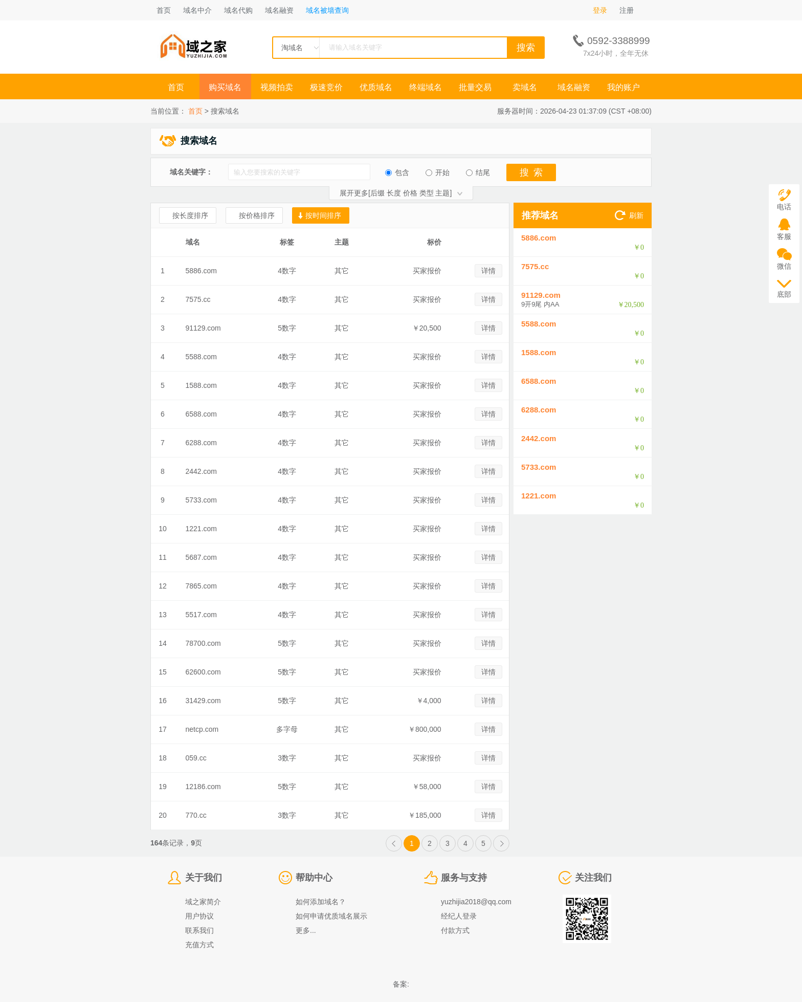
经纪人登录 (459, 916)
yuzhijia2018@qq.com (476, 902)
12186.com (203, 786)
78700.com (203, 643)
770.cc (196, 815)
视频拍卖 (276, 87)
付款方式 (455, 930)
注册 (626, 10)
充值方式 (199, 945)
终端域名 (425, 87)
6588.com (201, 414)
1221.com (201, 529)
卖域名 (525, 87)
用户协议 (199, 916)
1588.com (201, 385)
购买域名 (226, 87)
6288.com (201, 443)
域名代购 (238, 10)
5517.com (201, 615)
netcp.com (202, 729)
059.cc (196, 758)
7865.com (201, 586)
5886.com (201, 271)
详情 (488, 271)
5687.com (201, 557)
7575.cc (198, 299)
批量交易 (475, 87)
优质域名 (376, 87)
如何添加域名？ (321, 902)
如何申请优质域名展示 (331, 916)
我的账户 (623, 87)
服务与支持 (464, 878)
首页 (164, 10)
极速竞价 (326, 87)
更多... (306, 930)
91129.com (203, 328)
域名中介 (197, 10)
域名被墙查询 (327, 10)
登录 (600, 10)
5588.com (201, 357)
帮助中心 (314, 878)
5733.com (201, 500)
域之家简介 (203, 902)
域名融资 (279, 10)
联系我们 (199, 930)
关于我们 (203, 878)
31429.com (203, 700)
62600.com (203, 672)
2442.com (201, 471)
